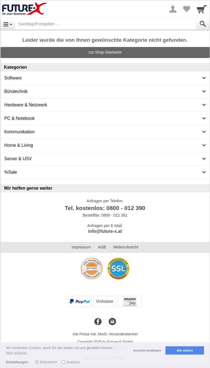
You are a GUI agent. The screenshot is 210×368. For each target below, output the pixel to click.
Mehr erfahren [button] (16, 353)
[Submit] (202, 23)
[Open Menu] (8, 24)
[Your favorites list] (186, 9)
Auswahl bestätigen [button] (147, 350)
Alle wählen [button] (185, 350)
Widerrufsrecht (125, 247)
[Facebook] (98, 322)
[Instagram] (112, 322)
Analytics (73, 362)
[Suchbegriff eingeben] (105, 24)
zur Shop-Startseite (105, 52)
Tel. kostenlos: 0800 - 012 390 (105, 208)
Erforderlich (48, 362)
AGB (102, 247)
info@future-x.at (105, 231)
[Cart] (201, 9)
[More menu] (173, 9)
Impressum (81, 247)
